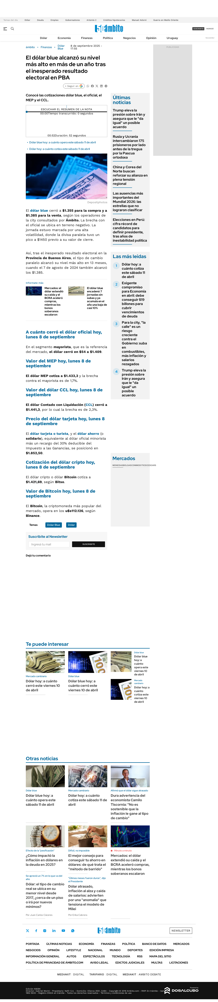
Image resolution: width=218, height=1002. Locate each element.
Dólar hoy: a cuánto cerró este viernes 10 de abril (43, 685)
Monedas (117, 465)
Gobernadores (72, 20)
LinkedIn (53, 930)
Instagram (44, 930)
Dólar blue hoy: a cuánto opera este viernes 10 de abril (141, 665)
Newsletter (210, 38)
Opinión (151, 38)
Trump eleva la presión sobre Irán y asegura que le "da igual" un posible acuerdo (129, 118)
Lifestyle (73, 950)
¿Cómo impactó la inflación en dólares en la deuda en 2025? (44, 860)
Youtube (63, 930)
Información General (43, 956)
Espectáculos (94, 956)
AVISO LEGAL (99, 962)
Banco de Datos (154, 944)
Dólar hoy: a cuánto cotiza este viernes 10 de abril (142, 695)
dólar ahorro (88, 434)
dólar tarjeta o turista (49, 434)
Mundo (115, 950)
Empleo (54, 20)
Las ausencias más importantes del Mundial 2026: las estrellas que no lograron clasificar (128, 201)
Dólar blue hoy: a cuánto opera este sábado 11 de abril (62, 142)
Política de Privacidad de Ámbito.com (54, 962)
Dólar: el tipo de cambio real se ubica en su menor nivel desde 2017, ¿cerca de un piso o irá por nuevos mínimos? (45, 895)
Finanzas (87, 38)
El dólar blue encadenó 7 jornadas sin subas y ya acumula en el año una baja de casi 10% (97, 298)
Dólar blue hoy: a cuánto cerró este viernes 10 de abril (83, 685)
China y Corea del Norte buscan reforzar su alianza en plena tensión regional (130, 175)
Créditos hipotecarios (114, 20)
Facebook (36, 930)
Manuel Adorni (139, 20)
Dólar (27, 20)
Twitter (27, 930)
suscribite (198, 29)
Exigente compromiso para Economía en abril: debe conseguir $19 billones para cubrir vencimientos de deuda (134, 299)
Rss (139, 956)
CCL (89, 405)
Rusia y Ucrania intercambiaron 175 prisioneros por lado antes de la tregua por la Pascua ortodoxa (129, 147)
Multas (156, 962)
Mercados (181, 944)
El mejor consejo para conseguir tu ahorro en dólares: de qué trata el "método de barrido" (87, 862)
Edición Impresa (162, 950)
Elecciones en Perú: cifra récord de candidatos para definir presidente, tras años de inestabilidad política (130, 230)
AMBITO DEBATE (142, 974)
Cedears (151, 465)
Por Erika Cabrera (77, 914)
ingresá (210, 29)
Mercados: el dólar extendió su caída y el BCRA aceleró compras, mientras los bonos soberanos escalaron (54, 301)
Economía (64, 38)
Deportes (135, 950)
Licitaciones (178, 962)
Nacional (95, 950)
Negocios (129, 38)
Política (108, 38)
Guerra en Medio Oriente (165, 20)
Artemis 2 (91, 20)
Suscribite (88, 544)
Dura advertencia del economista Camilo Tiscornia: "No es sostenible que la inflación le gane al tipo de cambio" (129, 806)
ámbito (30, 47)
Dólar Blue (61, 47)
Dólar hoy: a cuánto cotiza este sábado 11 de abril (59, 149)
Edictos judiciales (129, 962)
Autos (71, 956)
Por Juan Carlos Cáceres (39, 914)
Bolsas (127, 465)
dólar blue (39, 210)
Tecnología (121, 956)
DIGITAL (70, 974)
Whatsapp (72, 930)
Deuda (40, 20)
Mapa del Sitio (160, 956)
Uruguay (172, 38)
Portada (32, 944)
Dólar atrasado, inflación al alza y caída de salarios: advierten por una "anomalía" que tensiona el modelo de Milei (87, 897)
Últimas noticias (59, 944)
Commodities (138, 465)
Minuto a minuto (123, 850)
